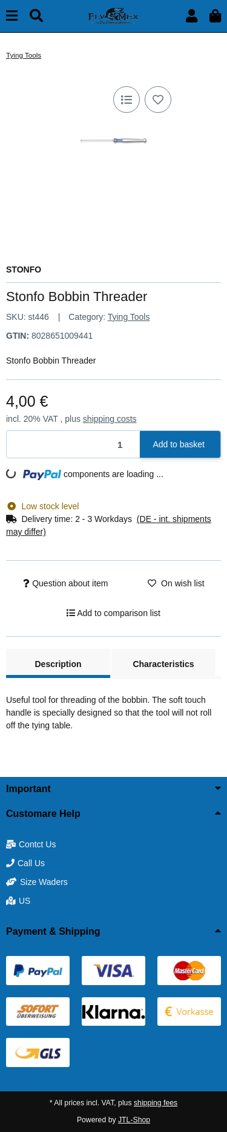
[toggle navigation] (12, 16)
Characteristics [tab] (163, 664)
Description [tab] (58, 664)
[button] (191, 16)
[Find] (36, 16)
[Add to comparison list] (126, 99)
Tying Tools (129, 317)
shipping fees (155, 1103)
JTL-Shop (134, 1120)
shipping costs (110, 419)
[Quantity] (73, 444)
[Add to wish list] (158, 99)
